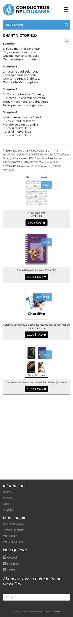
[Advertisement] (36, 435)
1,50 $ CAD (36, 222)
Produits (8, 509)
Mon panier (10, 535)
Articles (7, 497)
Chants (7, 492)
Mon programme (13, 541)
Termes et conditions (53, 612)
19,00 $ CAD (36, 334)
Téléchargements (13, 530)
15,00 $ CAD (36, 389)
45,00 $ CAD (36, 276)
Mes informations (13, 524)
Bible (6, 503)
